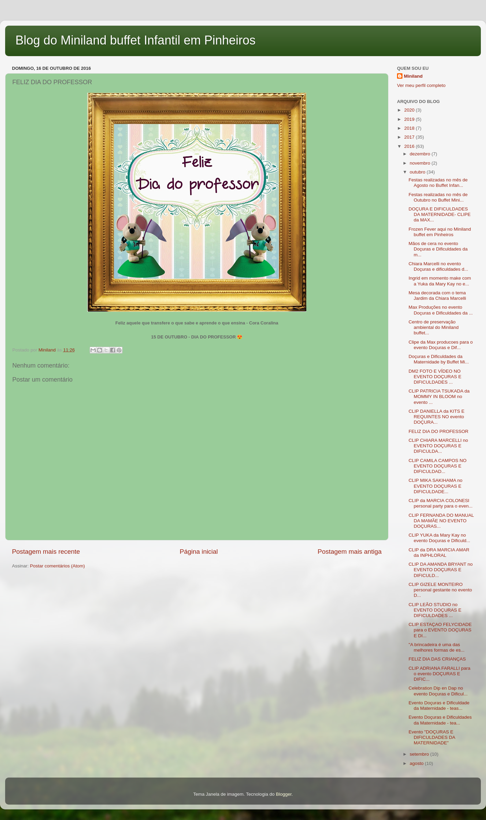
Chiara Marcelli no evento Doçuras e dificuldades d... (438, 266)
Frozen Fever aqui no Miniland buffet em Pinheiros (440, 232)
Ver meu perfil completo (421, 85)
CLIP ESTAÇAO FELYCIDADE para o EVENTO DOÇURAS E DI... (440, 630)
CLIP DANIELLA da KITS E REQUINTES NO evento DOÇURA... (436, 417)
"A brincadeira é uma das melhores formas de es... (437, 647)
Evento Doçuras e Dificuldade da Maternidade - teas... (439, 705)
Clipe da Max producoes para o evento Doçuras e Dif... (441, 344)
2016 (410, 146)
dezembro (421, 153)
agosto (417, 763)
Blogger (284, 794)
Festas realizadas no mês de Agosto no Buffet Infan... (438, 182)
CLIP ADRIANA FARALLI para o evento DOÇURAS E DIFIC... (440, 674)
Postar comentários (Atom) (57, 565)
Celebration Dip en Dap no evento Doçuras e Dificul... (438, 691)
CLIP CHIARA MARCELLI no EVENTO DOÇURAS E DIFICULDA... (438, 446)
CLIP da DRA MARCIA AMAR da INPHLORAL (439, 552)
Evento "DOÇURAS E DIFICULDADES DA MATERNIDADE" (432, 737)
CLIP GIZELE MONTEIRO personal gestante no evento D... (440, 590)
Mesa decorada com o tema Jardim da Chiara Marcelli (437, 295)
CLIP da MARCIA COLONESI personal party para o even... (441, 503)
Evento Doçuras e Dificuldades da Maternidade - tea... (440, 720)
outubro (418, 172)
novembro (421, 163)
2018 (410, 128)
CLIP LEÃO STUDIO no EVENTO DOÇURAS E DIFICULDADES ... (435, 610)
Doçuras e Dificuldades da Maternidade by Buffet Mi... (439, 359)
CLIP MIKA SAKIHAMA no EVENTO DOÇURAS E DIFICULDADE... (435, 486)
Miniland (413, 76)
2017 (410, 137)
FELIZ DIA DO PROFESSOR (439, 431)
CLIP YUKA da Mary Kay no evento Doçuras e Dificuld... (439, 538)
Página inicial (199, 551)
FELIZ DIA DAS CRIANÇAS (437, 659)
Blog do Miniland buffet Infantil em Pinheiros (135, 40)
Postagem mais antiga (350, 551)
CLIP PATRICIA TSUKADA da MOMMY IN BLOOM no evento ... (439, 396)
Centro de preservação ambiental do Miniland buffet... (434, 327)
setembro (420, 754)
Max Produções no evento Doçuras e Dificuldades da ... (441, 310)
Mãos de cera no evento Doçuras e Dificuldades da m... (438, 249)
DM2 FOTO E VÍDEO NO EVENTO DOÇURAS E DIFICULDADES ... (435, 377)
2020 (410, 110)
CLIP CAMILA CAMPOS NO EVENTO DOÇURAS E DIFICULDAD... (437, 466)
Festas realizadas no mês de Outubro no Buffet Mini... (438, 197)
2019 (410, 119)
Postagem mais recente (46, 551)
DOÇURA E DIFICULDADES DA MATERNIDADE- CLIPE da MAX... (440, 214)
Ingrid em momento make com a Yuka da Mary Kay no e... (440, 281)
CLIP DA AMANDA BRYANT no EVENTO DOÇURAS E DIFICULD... (441, 570)
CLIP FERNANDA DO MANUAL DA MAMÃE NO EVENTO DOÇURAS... (441, 521)
